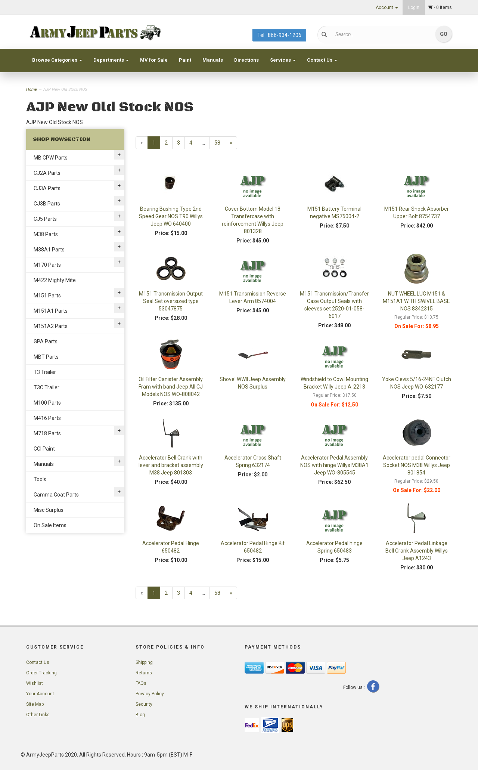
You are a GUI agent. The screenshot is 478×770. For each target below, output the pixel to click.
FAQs (141, 683)
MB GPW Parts (51, 158)
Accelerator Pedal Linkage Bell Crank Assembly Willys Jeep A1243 (416, 550)
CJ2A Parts (47, 173)
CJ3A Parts (47, 188)
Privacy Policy (150, 693)
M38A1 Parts (49, 250)
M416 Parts (47, 418)
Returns (144, 672)
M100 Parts (47, 403)
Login (413, 7)
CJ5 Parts (45, 219)
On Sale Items (50, 525)
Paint (185, 60)
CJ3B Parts (47, 204)
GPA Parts (46, 341)
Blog (140, 714)
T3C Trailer (46, 387)
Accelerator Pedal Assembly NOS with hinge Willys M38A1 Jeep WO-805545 (334, 465)
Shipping (144, 662)
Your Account (40, 693)
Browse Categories (57, 60)
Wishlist (34, 683)
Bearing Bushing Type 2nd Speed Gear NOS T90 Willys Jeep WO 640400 (171, 216)
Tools (40, 479)
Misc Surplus (48, 510)
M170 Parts (47, 265)
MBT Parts (46, 357)
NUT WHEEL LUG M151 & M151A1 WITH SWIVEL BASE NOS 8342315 (416, 301)
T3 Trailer (45, 372)
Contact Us (322, 60)
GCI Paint (44, 449)
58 (217, 143)
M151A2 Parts (51, 326)
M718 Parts (47, 433)
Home (32, 89)
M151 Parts (47, 296)
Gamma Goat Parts (56, 495)
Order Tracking (41, 672)
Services (283, 60)
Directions (246, 60)
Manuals (212, 60)
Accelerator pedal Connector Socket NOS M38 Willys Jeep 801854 (416, 465)
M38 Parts (46, 234)
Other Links (38, 714)
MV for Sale (154, 60)
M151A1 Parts (51, 311)
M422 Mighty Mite (55, 280)
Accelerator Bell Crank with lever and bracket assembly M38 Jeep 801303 (171, 465)
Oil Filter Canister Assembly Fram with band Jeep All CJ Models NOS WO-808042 (171, 386)
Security (144, 704)
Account (387, 7)
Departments (111, 60)
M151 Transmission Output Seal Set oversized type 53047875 (171, 301)
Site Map (35, 704)
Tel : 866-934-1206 (279, 35)
